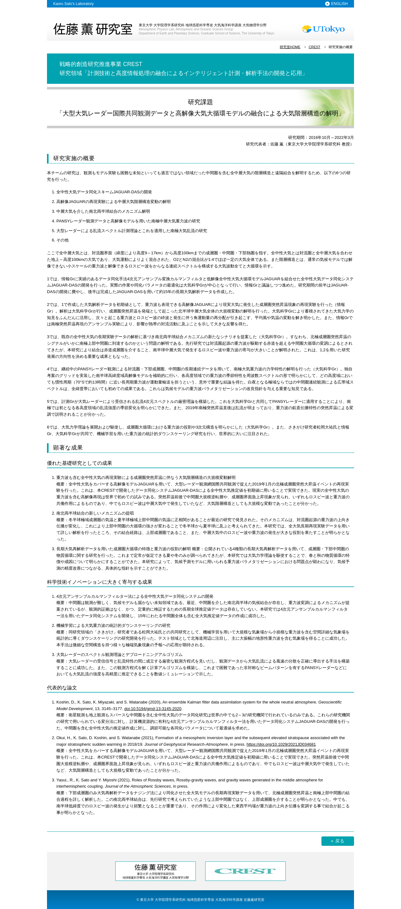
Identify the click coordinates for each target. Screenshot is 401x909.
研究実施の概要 (341, 47)
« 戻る (338, 840)
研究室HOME (290, 47)
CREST (314, 47)
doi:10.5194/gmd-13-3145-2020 (152, 708)
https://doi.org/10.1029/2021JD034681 (281, 744)
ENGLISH (339, 4)
